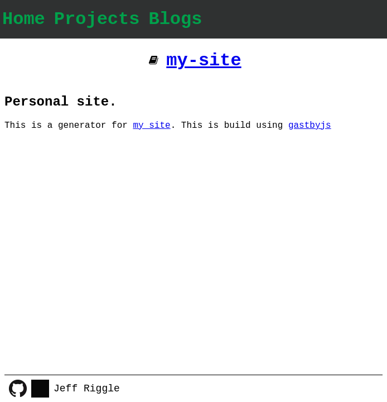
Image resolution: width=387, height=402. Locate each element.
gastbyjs (309, 126)
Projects (97, 19)
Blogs (175, 19)
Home (23, 19)
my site (151, 126)
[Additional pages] (154, 60)
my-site (203, 60)
